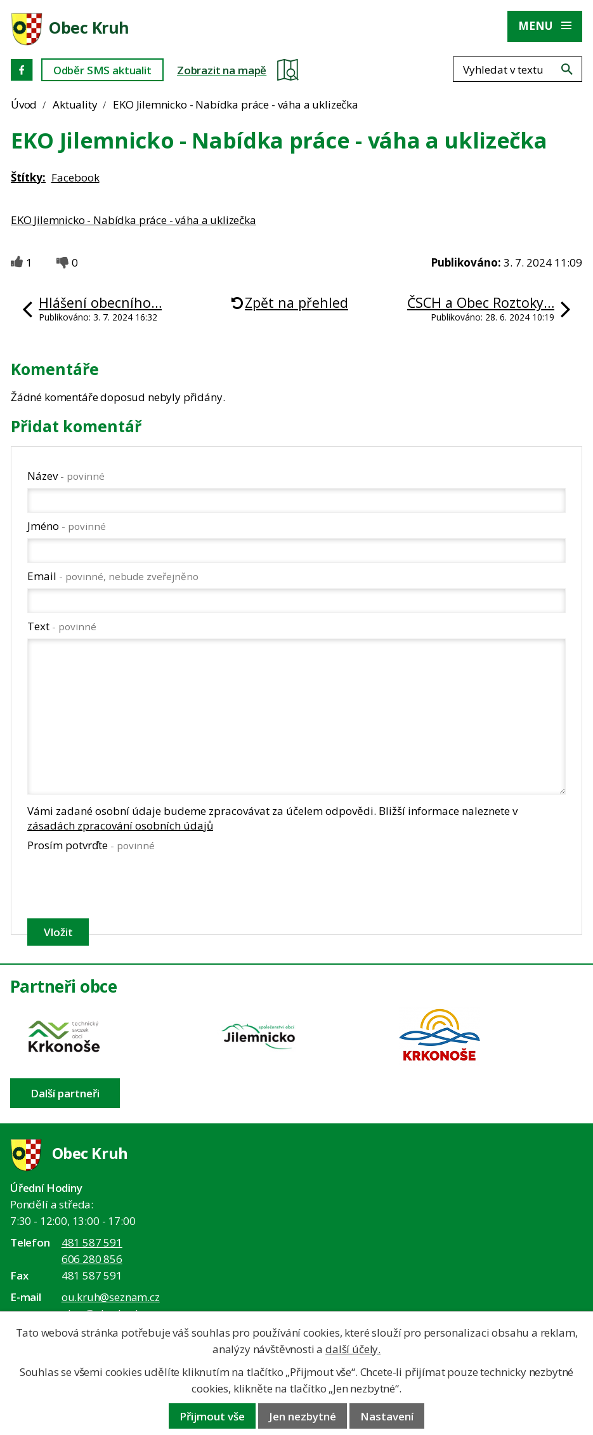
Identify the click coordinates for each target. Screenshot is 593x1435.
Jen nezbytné (302, 1416)
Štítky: (28, 177)
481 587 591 (92, 1242)
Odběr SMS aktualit (102, 70)
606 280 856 (92, 1259)
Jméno (66, 526)
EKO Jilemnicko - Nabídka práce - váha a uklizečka (133, 220)
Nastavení (387, 1416)
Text (61, 626)
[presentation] (122, 884)
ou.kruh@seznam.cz (111, 1297)
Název (66, 475)
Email (113, 576)
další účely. (353, 1349)
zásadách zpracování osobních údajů (120, 825)
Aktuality (75, 104)
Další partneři (65, 1093)
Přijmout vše (212, 1416)
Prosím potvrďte (91, 845)
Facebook (75, 177)
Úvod (24, 104)
